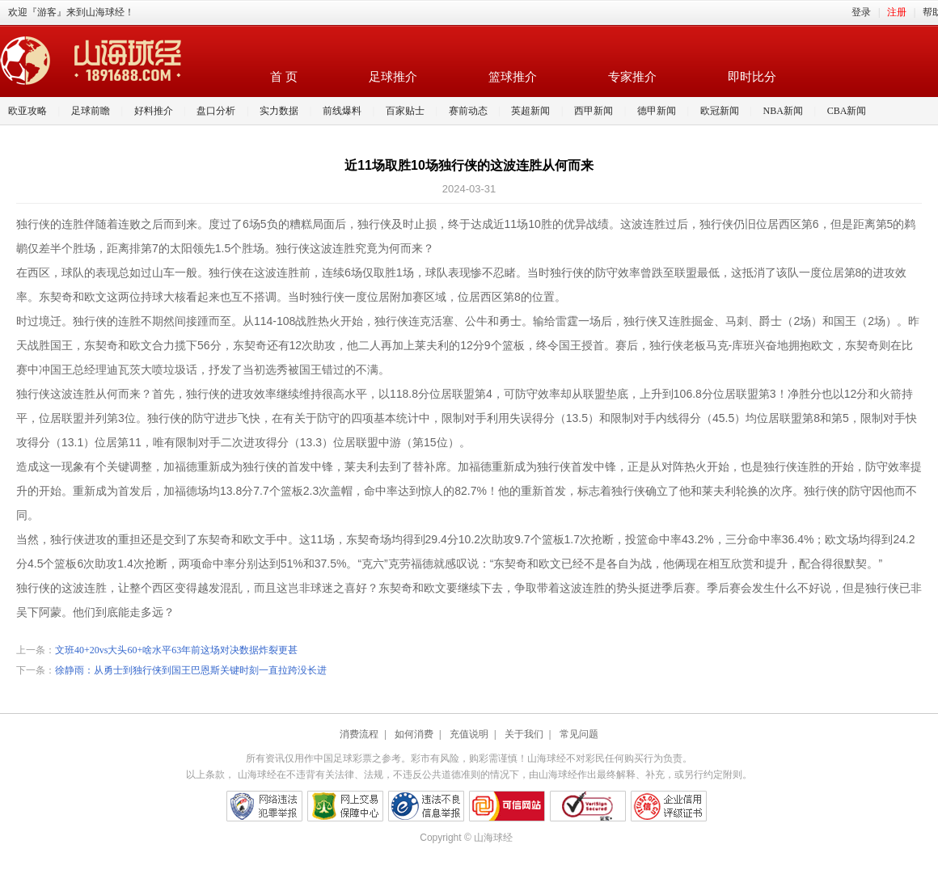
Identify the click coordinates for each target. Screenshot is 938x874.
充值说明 (469, 734)
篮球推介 (512, 76)
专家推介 (632, 76)
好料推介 (153, 110)
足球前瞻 (90, 110)
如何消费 (414, 734)
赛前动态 (468, 110)
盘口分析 (215, 110)
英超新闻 (530, 110)
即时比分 (752, 76)
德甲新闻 (656, 110)
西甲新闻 (593, 110)
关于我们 (524, 734)
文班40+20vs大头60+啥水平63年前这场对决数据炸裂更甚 (176, 650)
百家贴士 (405, 110)
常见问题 (579, 734)
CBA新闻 (847, 110)
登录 (861, 12)
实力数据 (279, 110)
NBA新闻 (783, 110)
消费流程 (359, 734)
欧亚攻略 (27, 110)
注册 (896, 12)
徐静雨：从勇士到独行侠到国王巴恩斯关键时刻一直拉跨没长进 (191, 670)
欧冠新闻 (719, 110)
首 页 (284, 76)
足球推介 (393, 76)
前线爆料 (342, 110)
